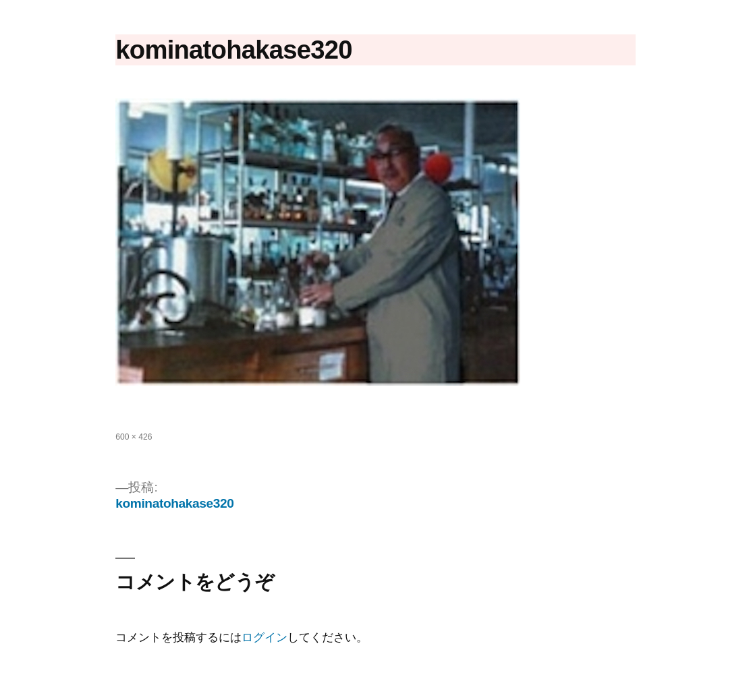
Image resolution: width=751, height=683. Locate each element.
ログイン (264, 637)
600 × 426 (133, 437)
